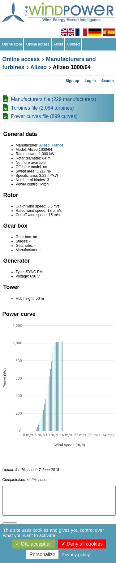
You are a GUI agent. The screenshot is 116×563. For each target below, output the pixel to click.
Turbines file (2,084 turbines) (42, 108)
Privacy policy (76, 554)
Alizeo (38, 67)
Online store (12, 44)
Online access (38, 44)
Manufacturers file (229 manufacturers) (54, 99)
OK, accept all (33, 544)
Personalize (42, 554)
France (57, 145)
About (58, 44)
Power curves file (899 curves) (44, 116)
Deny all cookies (82, 544)
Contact (73, 44)
